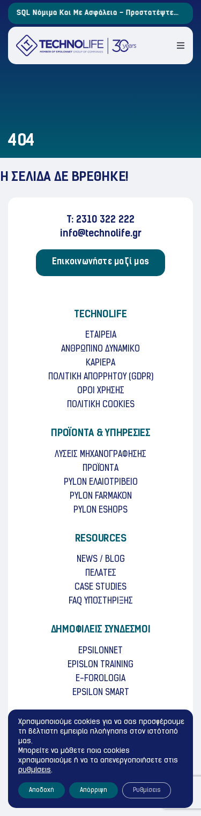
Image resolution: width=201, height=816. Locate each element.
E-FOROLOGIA (100, 679)
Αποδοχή (41, 790)
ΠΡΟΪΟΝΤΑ (100, 468)
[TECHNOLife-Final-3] (76, 39)
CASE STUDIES (100, 587)
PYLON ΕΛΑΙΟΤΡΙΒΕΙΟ (101, 482)
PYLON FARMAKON (101, 496)
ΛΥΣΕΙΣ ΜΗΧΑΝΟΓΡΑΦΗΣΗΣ (100, 455)
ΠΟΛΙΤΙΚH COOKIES (101, 405)
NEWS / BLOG (101, 559)
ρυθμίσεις (34, 770)
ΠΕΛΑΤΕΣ (100, 573)
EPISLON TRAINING (100, 665)
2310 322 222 (105, 220)
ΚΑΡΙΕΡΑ (100, 363)
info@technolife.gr (101, 234)
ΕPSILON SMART (100, 693)
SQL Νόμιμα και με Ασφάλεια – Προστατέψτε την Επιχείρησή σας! (103, 13)
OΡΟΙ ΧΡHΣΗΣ (100, 391)
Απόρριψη (93, 790)
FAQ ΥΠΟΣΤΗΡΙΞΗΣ (101, 601)
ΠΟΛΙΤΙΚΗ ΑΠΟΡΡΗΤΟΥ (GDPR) (100, 377)
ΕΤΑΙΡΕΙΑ (100, 335)
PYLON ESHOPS (100, 510)
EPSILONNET (100, 651)
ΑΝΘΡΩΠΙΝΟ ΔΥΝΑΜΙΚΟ (100, 349)
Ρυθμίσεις (146, 790)
